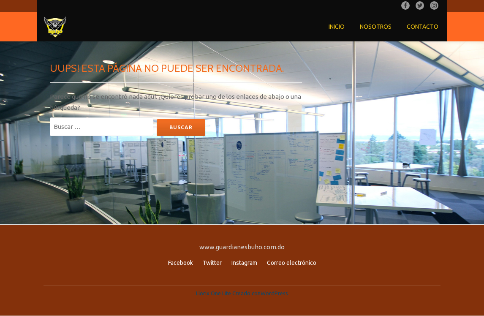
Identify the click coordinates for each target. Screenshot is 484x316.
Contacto (422, 26)
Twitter (212, 262)
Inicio (337, 26)
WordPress (274, 293)
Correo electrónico (291, 262)
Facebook (180, 262)
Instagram (244, 262)
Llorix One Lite (214, 293)
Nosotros (376, 26)
